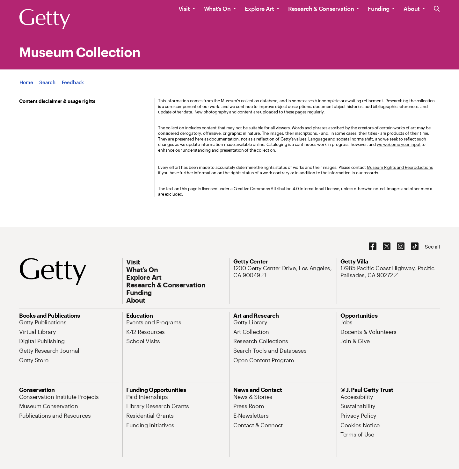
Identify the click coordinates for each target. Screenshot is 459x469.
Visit (184, 8)
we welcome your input (398, 144)
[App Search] (47, 82)
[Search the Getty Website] (437, 9)
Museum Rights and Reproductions (400, 167)
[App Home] (26, 82)
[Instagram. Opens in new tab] (400, 246)
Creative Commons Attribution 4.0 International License (286, 188)
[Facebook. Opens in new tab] (372, 246)
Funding (378, 8)
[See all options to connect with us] (432, 246)
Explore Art (259, 8)
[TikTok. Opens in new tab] (415, 246)
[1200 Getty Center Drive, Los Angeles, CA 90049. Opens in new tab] (283, 271)
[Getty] (44, 19)
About (412, 8)
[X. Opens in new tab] (386, 246)
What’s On (217, 8)
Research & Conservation (321, 8)
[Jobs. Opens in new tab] (346, 322)
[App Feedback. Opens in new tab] (73, 82)
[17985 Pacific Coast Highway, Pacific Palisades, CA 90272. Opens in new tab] (390, 271)
